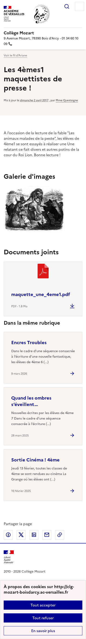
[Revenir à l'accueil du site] (9, 556)
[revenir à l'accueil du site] (43, 33)
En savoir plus (43, 631)
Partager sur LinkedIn (34, 534)
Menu (79, 6)
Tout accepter (43, 605)
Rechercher (66, 6)
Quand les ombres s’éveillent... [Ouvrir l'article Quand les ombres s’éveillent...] (31, 401)
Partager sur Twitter (21, 534)
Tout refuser (43, 618)
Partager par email (46, 534)
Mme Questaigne (67, 100)
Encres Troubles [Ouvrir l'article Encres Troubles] (29, 342)
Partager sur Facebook (8, 534)
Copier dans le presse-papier (59, 534)
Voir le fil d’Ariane (15, 55)
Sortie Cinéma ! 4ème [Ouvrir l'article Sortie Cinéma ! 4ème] (35, 459)
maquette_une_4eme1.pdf (40, 294)
